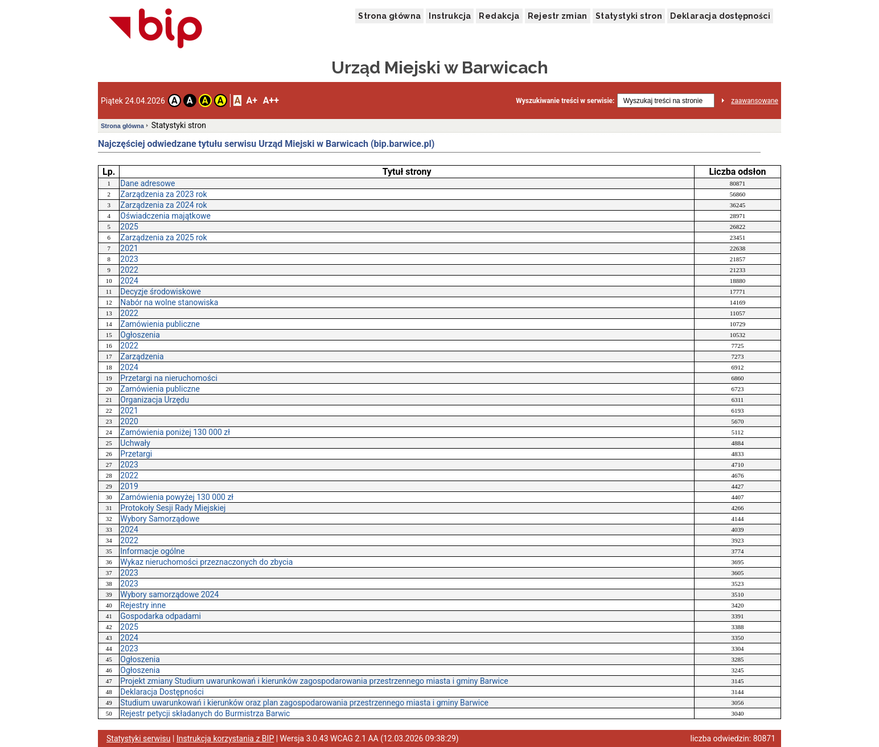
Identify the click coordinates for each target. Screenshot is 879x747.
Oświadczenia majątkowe (165, 215)
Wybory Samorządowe (159, 518)
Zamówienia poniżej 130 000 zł (175, 432)
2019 (129, 486)
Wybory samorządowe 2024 (169, 594)
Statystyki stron (628, 15)
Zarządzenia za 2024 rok (163, 205)
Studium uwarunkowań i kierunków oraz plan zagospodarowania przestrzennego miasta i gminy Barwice (304, 702)
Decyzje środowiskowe (160, 291)
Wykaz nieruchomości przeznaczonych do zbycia (206, 562)
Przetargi (136, 453)
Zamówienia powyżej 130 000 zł (176, 497)
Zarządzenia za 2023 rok (163, 194)
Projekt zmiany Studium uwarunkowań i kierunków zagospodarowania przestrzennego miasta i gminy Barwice (314, 681)
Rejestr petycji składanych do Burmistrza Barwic (205, 713)
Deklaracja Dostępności (162, 691)
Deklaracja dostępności (720, 15)
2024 (129, 280)
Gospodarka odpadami (160, 616)
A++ (271, 100)
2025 (129, 226)
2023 (129, 259)
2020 (129, 421)
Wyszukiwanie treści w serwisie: (565, 101)
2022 (129, 269)
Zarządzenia (141, 356)
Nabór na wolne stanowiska (169, 302)
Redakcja (499, 15)
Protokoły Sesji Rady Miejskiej (172, 507)
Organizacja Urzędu (154, 399)
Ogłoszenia (140, 334)
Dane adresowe (147, 183)
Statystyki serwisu (138, 738)
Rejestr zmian (558, 15)
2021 (129, 248)
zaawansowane (754, 101)
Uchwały (135, 443)
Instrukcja (450, 15)
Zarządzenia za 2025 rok (163, 237)
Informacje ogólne (152, 551)
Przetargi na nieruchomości (168, 378)
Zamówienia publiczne (160, 324)
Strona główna (389, 15)
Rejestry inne (143, 605)
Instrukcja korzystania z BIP (225, 738)
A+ (251, 100)
